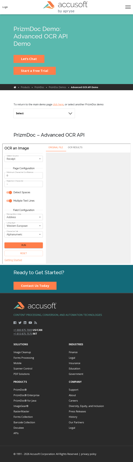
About (72, 395)
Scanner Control (23, 368)
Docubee (19, 427)
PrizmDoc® (20, 389)
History (73, 417)
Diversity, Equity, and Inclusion (86, 406)
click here (58, 104)
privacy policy (88, 454)
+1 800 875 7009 (23, 330)
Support (73, 389)
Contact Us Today (35, 286)
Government (76, 374)
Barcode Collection (24, 422)
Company (75, 382)
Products (25, 87)
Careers (73, 400)
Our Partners (76, 422)
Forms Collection (23, 417)
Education (74, 368)
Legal (72, 357)
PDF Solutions (22, 374)
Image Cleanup (22, 352)
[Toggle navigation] (128, 7)
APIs (16, 433)
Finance (73, 352)
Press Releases (77, 411)
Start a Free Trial (34, 71)
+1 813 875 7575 (23, 333)
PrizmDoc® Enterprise (26, 395)
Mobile (18, 363)
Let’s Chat (29, 59)
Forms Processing (24, 357)
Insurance (74, 363)
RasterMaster (21, 411)
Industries (76, 344)
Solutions (21, 344)
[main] (66, 139)
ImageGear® (21, 406)
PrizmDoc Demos (57, 87)
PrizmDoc (39, 87)
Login (5, 7)
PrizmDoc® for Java (25, 400)
